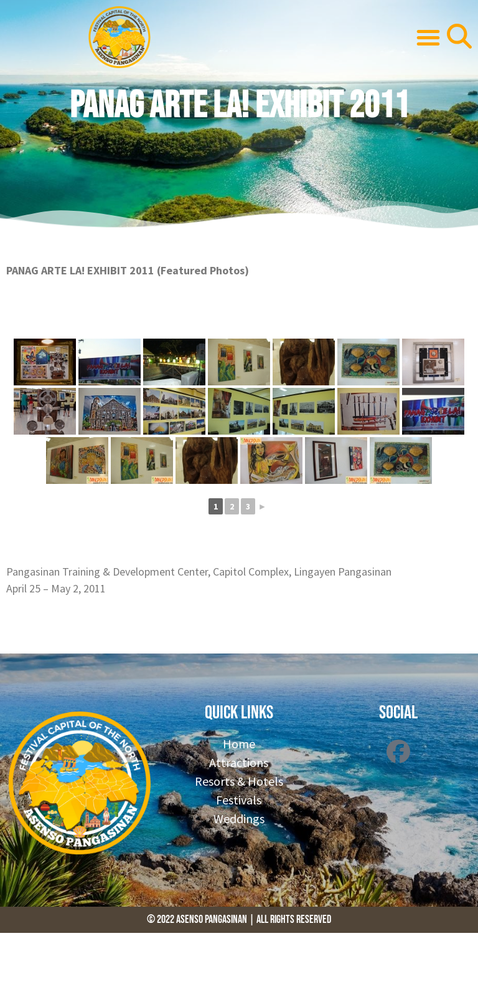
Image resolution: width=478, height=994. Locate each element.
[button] (428, 37)
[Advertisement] (226, 961)
